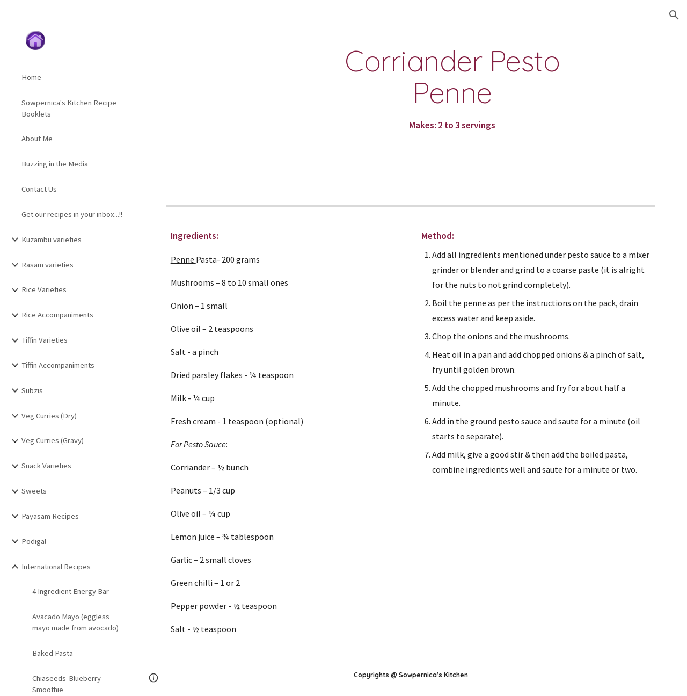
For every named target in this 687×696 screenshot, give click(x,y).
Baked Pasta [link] (52, 653)
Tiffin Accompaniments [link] (57, 365)
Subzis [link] (32, 390)
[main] (452, 89)
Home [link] (31, 77)
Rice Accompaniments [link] (57, 315)
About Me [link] (37, 138)
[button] (674, 15)
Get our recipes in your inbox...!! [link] (71, 214)
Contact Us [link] (39, 189)
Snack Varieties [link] (46, 465)
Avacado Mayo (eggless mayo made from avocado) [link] (75, 622)
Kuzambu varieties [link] (51, 239)
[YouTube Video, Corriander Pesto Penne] (222, 104)
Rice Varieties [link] (44, 289)
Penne (183, 259)
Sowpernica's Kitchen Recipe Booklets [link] (68, 108)
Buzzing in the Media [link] (54, 164)
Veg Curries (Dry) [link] (49, 416)
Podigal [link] (33, 541)
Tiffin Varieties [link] (44, 340)
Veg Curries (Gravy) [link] (52, 440)
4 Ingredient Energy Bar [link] (70, 591)
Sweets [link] (34, 491)
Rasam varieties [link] (47, 265)
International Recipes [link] (56, 566)
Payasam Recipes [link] (50, 516)
